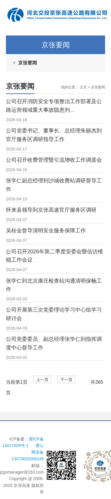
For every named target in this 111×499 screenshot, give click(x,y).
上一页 (42, 380)
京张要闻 (27, 62)
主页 (83, 87)
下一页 (66, 380)
